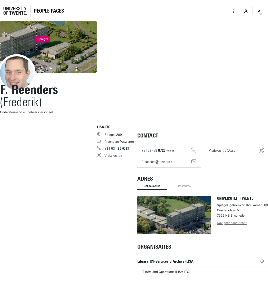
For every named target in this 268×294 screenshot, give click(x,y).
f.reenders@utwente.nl (120, 142)
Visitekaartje (113, 155)
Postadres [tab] (184, 185)
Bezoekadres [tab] (152, 185)
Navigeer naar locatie (232, 223)
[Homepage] (49, 11)
